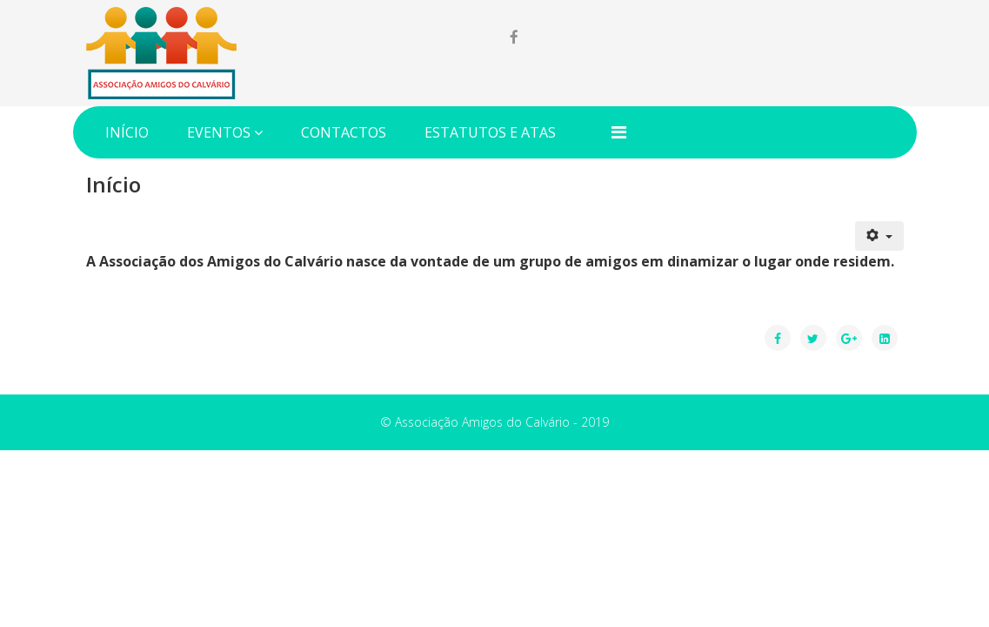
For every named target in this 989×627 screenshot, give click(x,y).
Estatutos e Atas (490, 132)
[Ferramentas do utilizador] (879, 236)
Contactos (343, 132)
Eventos (219, 132)
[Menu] (618, 132)
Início (127, 132)
